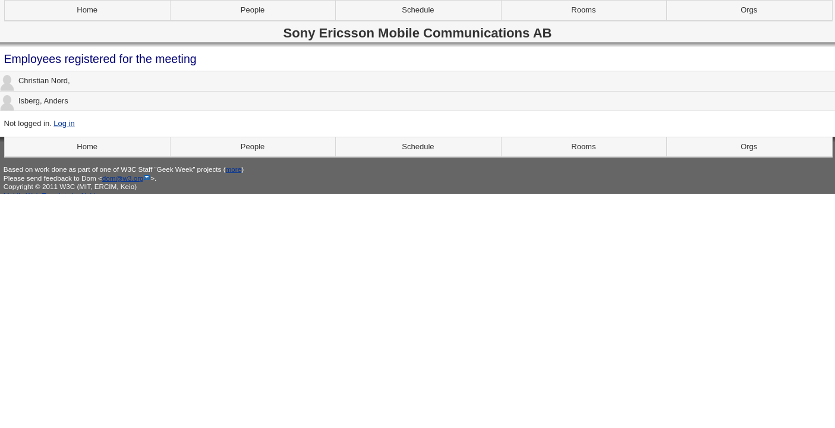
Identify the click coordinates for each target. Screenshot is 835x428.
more (234, 169)
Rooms (583, 9)
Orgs (749, 9)
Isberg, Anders (34, 101)
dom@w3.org (123, 178)
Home (87, 9)
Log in (63, 123)
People (252, 9)
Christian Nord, (35, 81)
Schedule (418, 9)
